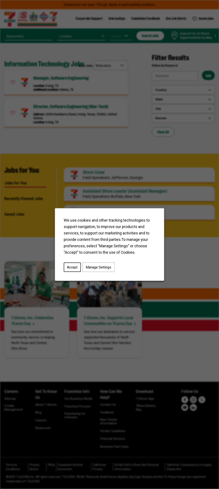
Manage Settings (98, 267)
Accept (72, 267)
